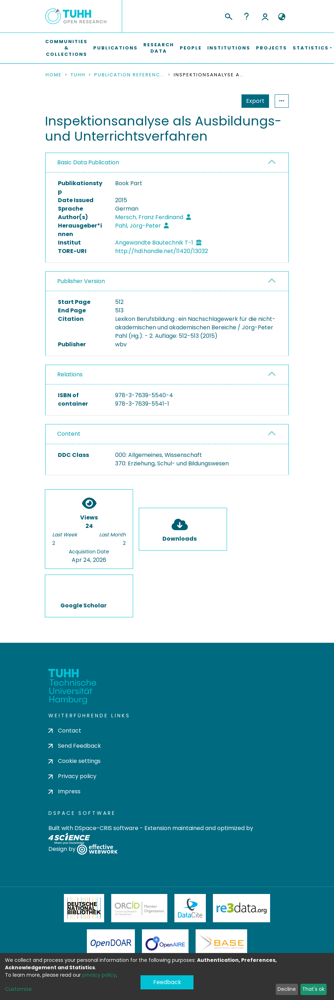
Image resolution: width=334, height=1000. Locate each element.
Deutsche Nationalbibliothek (84, 908)
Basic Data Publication (88, 162)
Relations (70, 374)
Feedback (167, 982)
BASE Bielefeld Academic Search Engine (221, 943)
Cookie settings (74, 761)
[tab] (167, 162)
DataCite (190, 908)
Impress (64, 791)
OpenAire (165, 943)
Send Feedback (74, 746)
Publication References (129, 75)
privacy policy (99, 974)
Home (54, 75)
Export (220, 101)
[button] (281, 17)
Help (246, 16)
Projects (271, 48)
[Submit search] (228, 15)
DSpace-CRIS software (106, 828)
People (191, 48)
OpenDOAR (110, 943)
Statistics (253, 101)
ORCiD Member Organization (139, 908)
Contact (64, 731)
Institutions (228, 48)
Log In (265, 16)
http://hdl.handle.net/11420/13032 (161, 251)
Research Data (158, 47)
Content (68, 434)
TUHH (78, 75)
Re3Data (241, 908)
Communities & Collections (66, 48)
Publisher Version (81, 281)
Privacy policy (72, 776)
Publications (115, 48)
